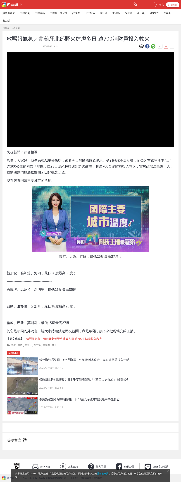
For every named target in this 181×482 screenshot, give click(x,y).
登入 (161, 4)
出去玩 (6, 20)
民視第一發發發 (58, 13)
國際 (20, 344)
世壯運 (103, 13)
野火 (54, 344)
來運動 (116, 13)
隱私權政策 (102, 473)
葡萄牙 (28, 344)
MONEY (154, 13)
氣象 (13, 344)
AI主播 (37, 344)
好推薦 (76, 13)
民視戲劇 (25, 13)
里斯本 (46, 344)
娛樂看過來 (8, 13)
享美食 (167, 13)
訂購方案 (172, 4)
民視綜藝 (40, 13)
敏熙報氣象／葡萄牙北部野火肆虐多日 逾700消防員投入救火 (64, 339)
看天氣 (141, 13)
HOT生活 (90, 13)
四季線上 (6, 28)
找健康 (128, 13)
